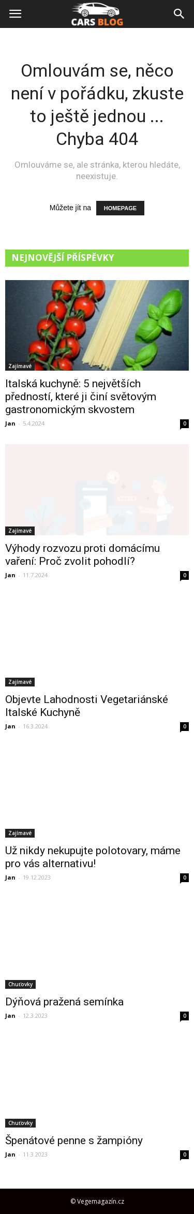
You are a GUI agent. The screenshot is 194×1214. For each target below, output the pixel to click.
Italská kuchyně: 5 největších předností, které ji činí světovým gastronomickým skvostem (80, 396)
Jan (10, 423)
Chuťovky (20, 984)
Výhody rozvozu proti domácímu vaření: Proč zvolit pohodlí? (82, 554)
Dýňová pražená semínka (64, 1002)
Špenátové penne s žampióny (74, 1140)
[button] (179, 14)
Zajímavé (20, 366)
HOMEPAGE (120, 208)
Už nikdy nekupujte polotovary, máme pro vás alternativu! (93, 857)
